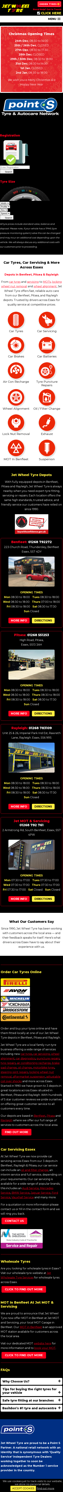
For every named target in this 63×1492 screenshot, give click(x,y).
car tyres (14, 281)
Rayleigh (6, 1120)
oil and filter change (34, 1170)
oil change (25, 1067)
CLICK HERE (49, 13)
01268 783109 (40, 728)
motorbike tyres (43, 1067)
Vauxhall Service (23, 1197)
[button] (54, 19)
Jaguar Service (41, 1192)
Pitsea (51, 1115)
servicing (33, 281)
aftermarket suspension (29, 1076)
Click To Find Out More (24, 1289)
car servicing (41, 1054)
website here (42, 1343)
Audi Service (30, 1188)
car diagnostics (25, 1058)
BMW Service (21, 1192)
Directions (43, 620)
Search (6, 171)
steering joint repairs (14, 1072)
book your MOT (45, 1348)
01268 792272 (40, 542)
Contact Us (14, 1221)
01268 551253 (38, 635)
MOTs (47, 281)
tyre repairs (8, 1063)
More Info (19, 620)
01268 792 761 (31, 825)
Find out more (45, 1488)
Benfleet (40, 1115)
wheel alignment (45, 286)
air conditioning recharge (34, 1063)
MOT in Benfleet (31, 1327)
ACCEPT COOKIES (23, 1488)
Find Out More (16, 1132)
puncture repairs (48, 1058)
